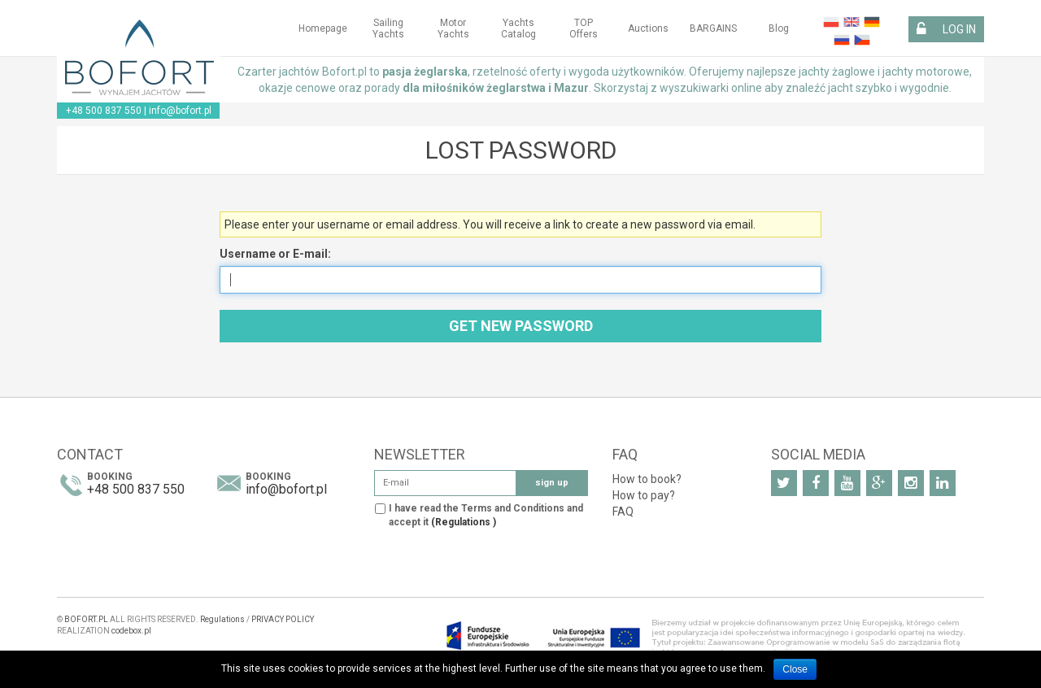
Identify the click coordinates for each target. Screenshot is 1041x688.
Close (795, 669)
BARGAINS (713, 28)
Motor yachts (453, 28)
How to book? (647, 479)
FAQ (623, 511)
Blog (779, 28)
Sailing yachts (388, 28)
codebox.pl (131, 630)
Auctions (648, 28)
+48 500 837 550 (104, 110)
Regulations (222, 619)
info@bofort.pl (180, 110)
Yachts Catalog (518, 28)
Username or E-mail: (275, 253)
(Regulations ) (463, 522)
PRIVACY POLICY (282, 619)
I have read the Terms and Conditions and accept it (486, 515)
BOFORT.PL (86, 619)
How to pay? (643, 495)
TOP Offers (583, 28)
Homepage (322, 28)
